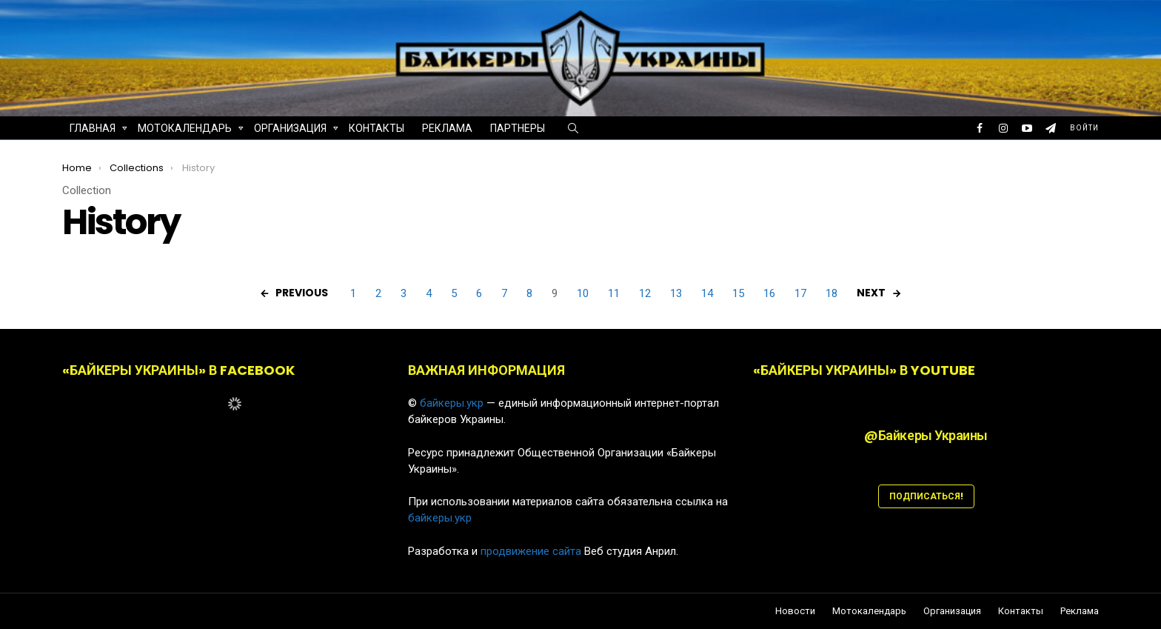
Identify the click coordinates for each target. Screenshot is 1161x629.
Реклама (447, 128)
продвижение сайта (531, 551)
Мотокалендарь (185, 130)
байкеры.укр (452, 403)
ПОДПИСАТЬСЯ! (926, 496)
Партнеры (517, 128)
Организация (290, 130)
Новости (795, 611)
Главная (93, 130)
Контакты (376, 128)
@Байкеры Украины (926, 435)
